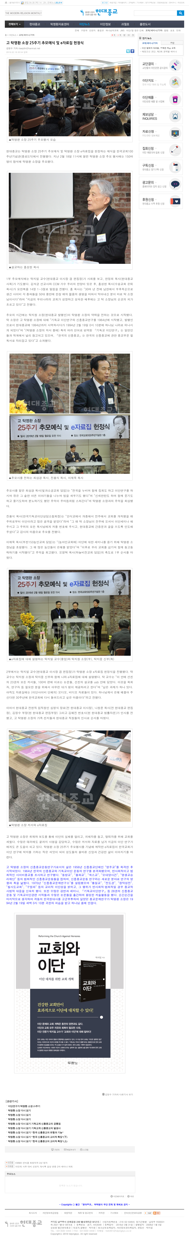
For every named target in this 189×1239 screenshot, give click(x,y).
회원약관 (68, 1212)
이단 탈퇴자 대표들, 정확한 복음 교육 (159, 48)
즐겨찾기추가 (14, 2)
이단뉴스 (12, 35)
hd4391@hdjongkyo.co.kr (118, 1230)
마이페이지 (122, 2)
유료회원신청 (162, 2)
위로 (130, 1196)
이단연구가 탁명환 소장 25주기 (24, 1106)
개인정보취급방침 (50, 1212)
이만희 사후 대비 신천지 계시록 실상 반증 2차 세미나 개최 (44, 1166)
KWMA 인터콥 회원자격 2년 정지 (31, 1162)
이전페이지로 (117, 1196)
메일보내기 (70, 1149)
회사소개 (33, 1212)
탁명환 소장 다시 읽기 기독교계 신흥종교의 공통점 (34, 1123)
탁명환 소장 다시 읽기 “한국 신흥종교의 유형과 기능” (35, 1132)
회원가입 (113, 2)
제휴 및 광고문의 (85, 1212)
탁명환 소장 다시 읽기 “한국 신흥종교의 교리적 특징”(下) (37, 1137)
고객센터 (131, 2)
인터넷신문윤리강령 (133, 1212)
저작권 (102, 1212)
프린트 (55, 1149)
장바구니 (172, 2)
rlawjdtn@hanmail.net (29, 48)
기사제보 (140, 2)
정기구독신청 (150, 2)
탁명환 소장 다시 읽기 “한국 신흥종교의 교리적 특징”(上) (37, 1141)
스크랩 (84, 1149)
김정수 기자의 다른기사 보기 (119, 1094)
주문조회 (181, 2)
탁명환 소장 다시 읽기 (19, 1110)
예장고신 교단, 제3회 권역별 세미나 (159, 51)
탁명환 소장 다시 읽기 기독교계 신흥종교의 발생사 (34, 1128)
